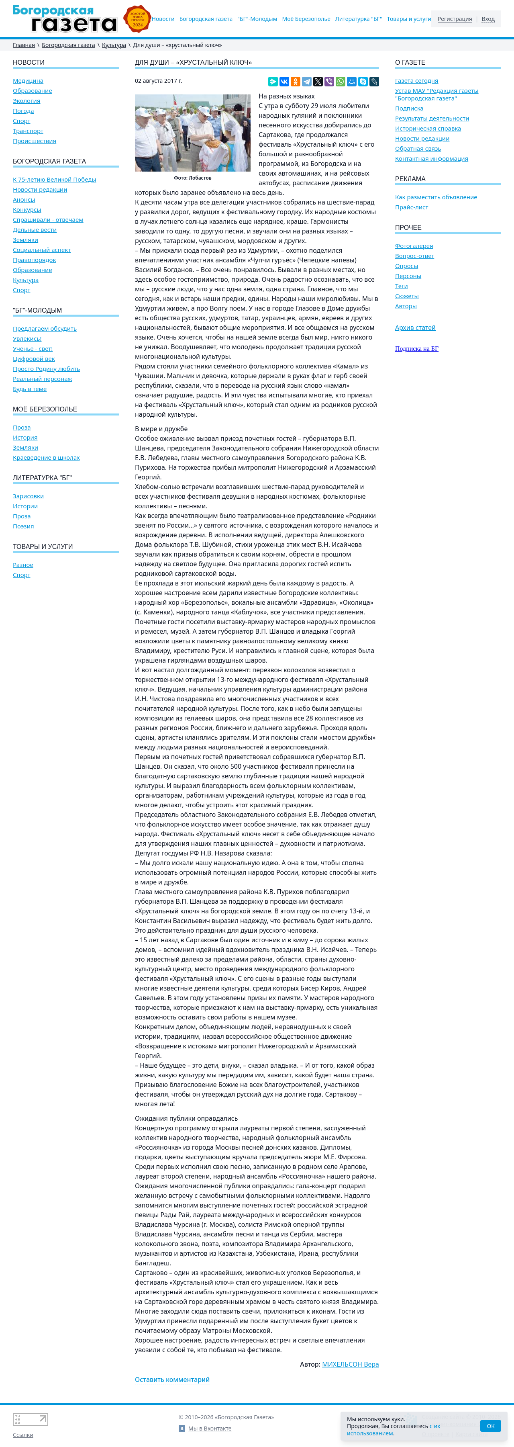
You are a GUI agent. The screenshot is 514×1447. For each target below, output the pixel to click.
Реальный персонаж (42, 379)
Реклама (410, 179)
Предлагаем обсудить (45, 328)
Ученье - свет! (33, 348)
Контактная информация (431, 158)
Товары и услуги (409, 19)
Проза (22, 427)
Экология (27, 100)
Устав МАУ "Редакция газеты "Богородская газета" (437, 94)
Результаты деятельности (432, 118)
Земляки (25, 240)
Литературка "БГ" (358, 19)
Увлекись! (27, 338)
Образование (32, 90)
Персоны (408, 276)
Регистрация (455, 19)
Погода (23, 111)
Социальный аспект (42, 250)
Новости (163, 19)
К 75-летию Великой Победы (54, 179)
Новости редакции (40, 189)
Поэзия (23, 526)
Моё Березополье (306, 19)
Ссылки (23, 1435)
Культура (114, 45)
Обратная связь (418, 148)
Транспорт (28, 131)
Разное (23, 565)
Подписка (409, 108)
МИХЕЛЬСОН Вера (350, 1364)
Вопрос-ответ (414, 256)
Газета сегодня (417, 80)
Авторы (406, 306)
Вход (488, 19)
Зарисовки (28, 496)
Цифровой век (34, 358)
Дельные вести (35, 229)
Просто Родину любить (46, 368)
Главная (24, 45)
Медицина (28, 80)
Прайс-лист (411, 207)
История (25, 437)
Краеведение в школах (46, 457)
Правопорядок (34, 260)
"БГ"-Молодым (257, 19)
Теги (401, 286)
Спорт (22, 121)
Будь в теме (30, 389)
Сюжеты (407, 296)
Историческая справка (428, 128)
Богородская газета (206, 19)
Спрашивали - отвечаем (48, 219)
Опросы (406, 266)
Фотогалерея (414, 246)
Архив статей (415, 327)
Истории (25, 506)
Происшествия (34, 141)
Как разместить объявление (436, 197)
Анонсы (24, 199)
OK (491, 1426)
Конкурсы (27, 209)
